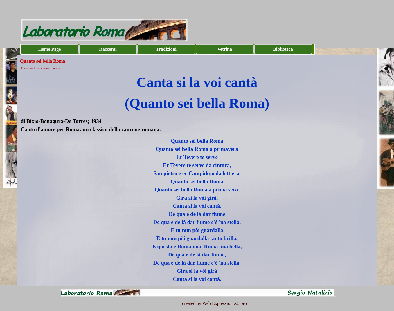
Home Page (49, 49)
